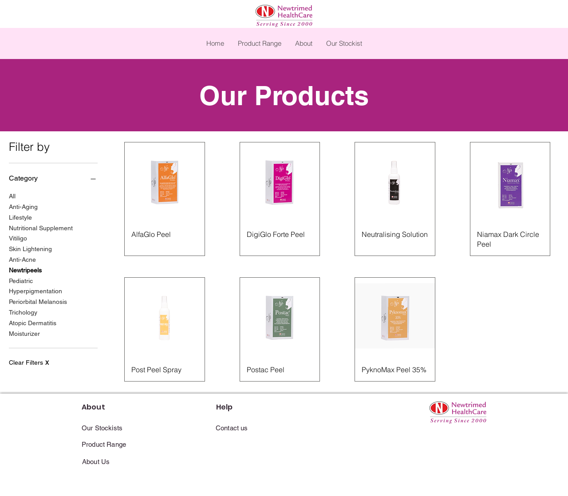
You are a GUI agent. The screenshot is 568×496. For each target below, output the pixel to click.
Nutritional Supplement (41, 227)
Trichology (23, 311)
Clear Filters (29, 362)
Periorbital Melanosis (38, 301)
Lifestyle (20, 217)
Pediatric (21, 280)
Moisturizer (24, 333)
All (12, 195)
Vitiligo (18, 237)
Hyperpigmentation (35, 290)
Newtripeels (25, 269)
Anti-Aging (23, 206)
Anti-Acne (22, 259)
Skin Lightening (30, 248)
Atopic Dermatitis (32, 322)
